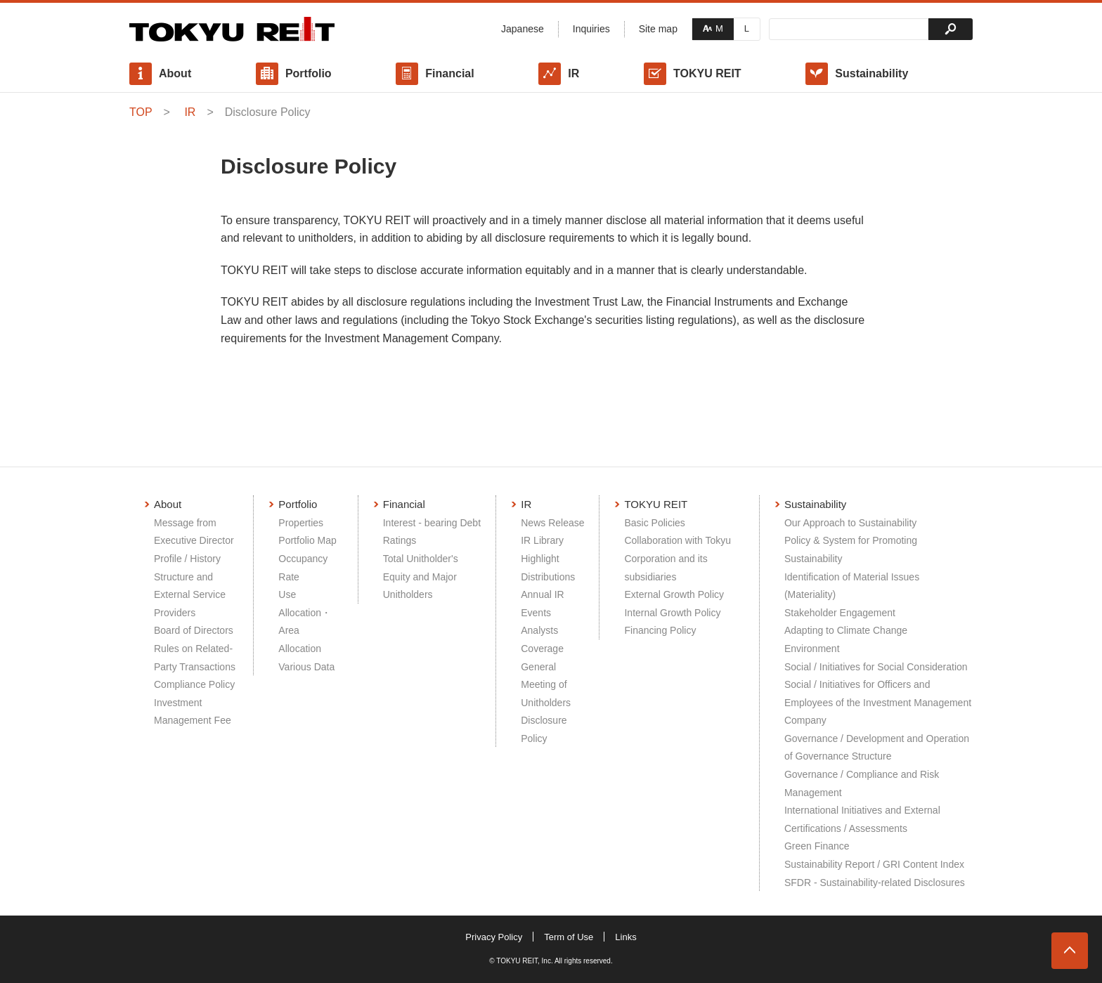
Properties (300, 522)
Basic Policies (654, 522)
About (175, 73)
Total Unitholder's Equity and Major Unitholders (420, 576)
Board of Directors (193, 630)
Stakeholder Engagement (839, 612)
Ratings (399, 540)
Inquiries (591, 28)
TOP (141, 112)
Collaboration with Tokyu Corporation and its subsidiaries (677, 558)
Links (625, 937)
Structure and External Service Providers (190, 594)
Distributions (548, 576)
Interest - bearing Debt (432, 522)
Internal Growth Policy (672, 612)
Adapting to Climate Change (845, 630)
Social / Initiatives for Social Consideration (876, 666)
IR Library (542, 540)
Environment (812, 648)
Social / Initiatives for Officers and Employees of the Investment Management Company (877, 702)
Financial (449, 73)
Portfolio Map (307, 540)
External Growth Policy (674, 594)
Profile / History (187, 558)
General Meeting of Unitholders (546, 684)
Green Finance (817, 846)
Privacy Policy (493, 937)
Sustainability (871, 73)
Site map (658, 28)
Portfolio (308, 73)
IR (573, 73)
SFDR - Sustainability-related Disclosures (874, 882)
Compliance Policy (194, 684)
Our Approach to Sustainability (850, 522)
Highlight (540, 558)
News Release (552, 522)
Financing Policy (660, 630)
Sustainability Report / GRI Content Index (874, 864)
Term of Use (568, 937)
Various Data (306, 666)
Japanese (522, 28)
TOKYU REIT (707, 73)
